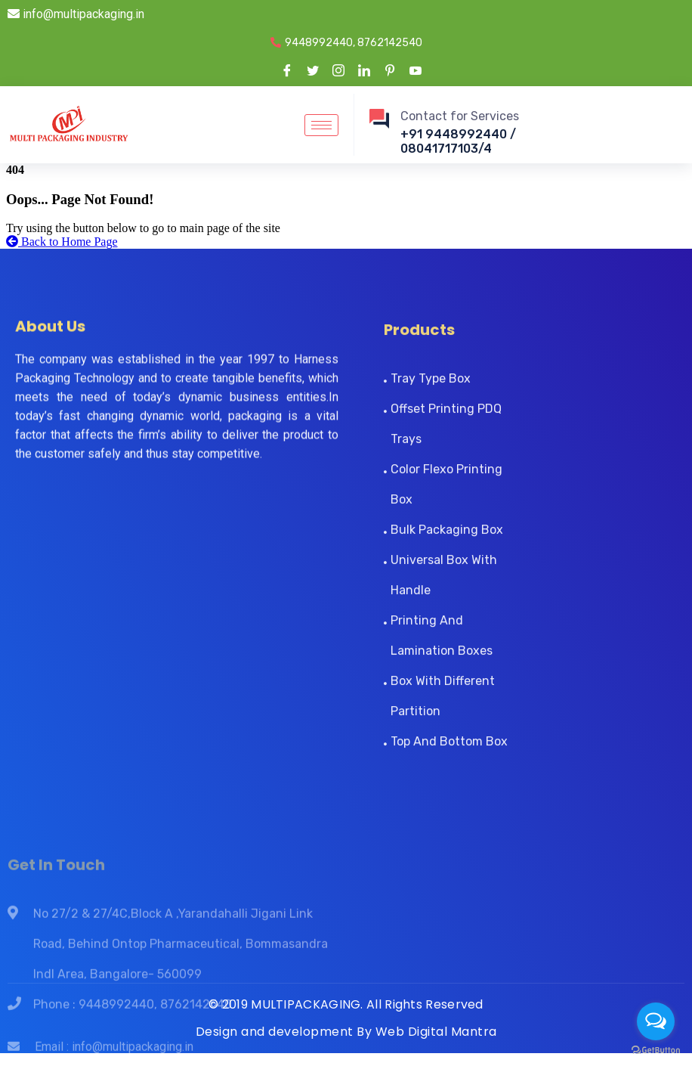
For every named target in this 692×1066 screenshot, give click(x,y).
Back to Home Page (62, 241)
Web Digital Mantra (436, 1031)
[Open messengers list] (656, 1021)
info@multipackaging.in (76, 14)
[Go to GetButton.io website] (656, 1050)
